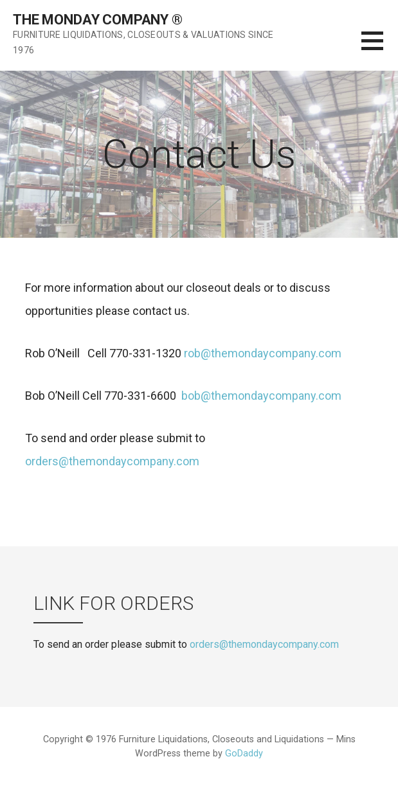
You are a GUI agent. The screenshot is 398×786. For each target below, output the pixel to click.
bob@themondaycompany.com (260, 395)
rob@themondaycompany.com (262, 353)
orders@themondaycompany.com (112, 461)
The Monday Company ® (98, 20)
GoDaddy (244, 753)
